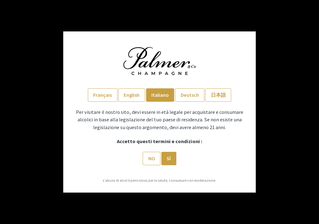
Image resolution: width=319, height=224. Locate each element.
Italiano (160, 95)
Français (102, 95)
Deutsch (190, 95)
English (132, 95)
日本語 (218, 95)
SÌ (169, 158)
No (151, 158)
